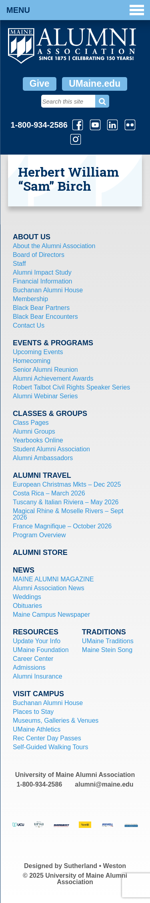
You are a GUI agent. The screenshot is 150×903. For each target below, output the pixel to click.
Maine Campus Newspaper (51, 614)
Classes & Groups (50, 414)
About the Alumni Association (54, 246)
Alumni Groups (34, 431)
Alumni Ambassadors (43, 458)
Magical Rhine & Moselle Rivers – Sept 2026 (68, 514)
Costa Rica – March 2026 (49, 493)
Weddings (27, 596)
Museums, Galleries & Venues (55, 720)
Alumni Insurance (37, 676)
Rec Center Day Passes (47, 738)
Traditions (104, 632)
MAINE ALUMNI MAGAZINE (53, 579)
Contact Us (28, 325)
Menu (75, 10)
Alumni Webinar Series (45, 396)
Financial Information (42, 281)
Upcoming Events (38, 352)
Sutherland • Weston (95, 865)
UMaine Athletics (36, 729)
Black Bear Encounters (45, 316)
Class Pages (31, 422)
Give (40, 83)
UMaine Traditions (108, 641)
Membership (30, 299)
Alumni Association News (48, 588)
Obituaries (27, 605)
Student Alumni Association (51, 449)
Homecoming (31, 360)
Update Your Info (36, 641)
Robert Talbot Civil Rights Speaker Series (71, 387)
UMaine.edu (94, 83)
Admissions (29, 667)
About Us (31, 237)
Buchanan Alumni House (48, 290)
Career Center (33, 658)
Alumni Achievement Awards (53, 378)
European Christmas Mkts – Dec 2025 (67, 484)
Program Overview (39, 535)
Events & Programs (53, 343)
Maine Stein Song (107, 649)
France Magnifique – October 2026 (62, 526)
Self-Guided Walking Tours (50, 747)
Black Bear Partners (41, 307)
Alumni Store (40, 552)
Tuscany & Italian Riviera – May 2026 (65, 502)
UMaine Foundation (41, 649)
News (23, 570)
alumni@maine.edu (104, 784)
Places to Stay (33, 711)
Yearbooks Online (38, 440)
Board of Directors (38, 254)
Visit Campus (38, 694)
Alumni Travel (42, 475)
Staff (19, 263)
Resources (35, 632)
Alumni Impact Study (42, 272)
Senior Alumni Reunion (45, 369)
